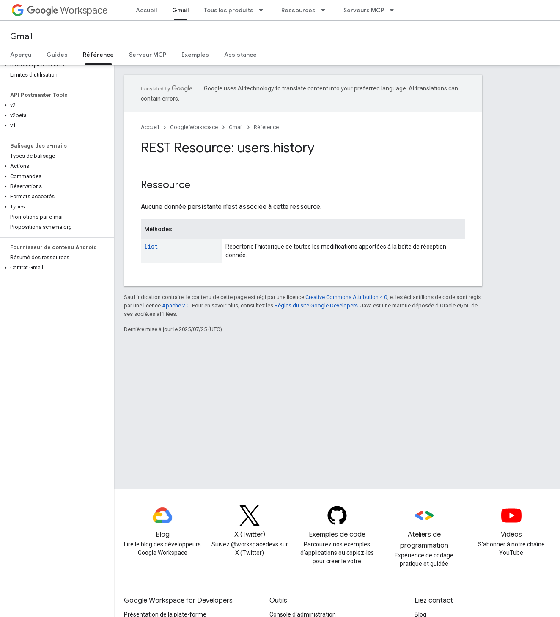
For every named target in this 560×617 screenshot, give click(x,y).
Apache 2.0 (175, 305)
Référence (266, 127)
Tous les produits (228, 10)
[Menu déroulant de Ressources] (326, 10)
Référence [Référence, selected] (98, 54)
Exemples (195, 54)
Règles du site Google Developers (316, 305)
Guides (57, 54)
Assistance (240, 54)
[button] (55, 65)
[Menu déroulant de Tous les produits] (263, 10)
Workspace (67, 10)
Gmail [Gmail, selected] (180, 10)
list (151, 246)
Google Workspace (194, 127)
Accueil (146, 10)
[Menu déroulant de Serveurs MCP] (394, 10)
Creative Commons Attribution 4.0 (346, 297)
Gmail (21, 36)
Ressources (298, 10)
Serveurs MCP (363, 10)
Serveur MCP (147, 54)
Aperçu (20, 54)
